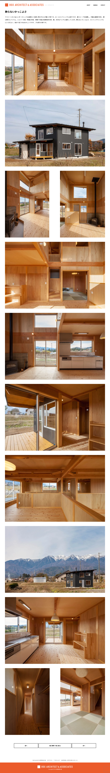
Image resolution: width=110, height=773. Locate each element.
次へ (84, 746)
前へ (26, 746)
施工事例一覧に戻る (55, 746)
